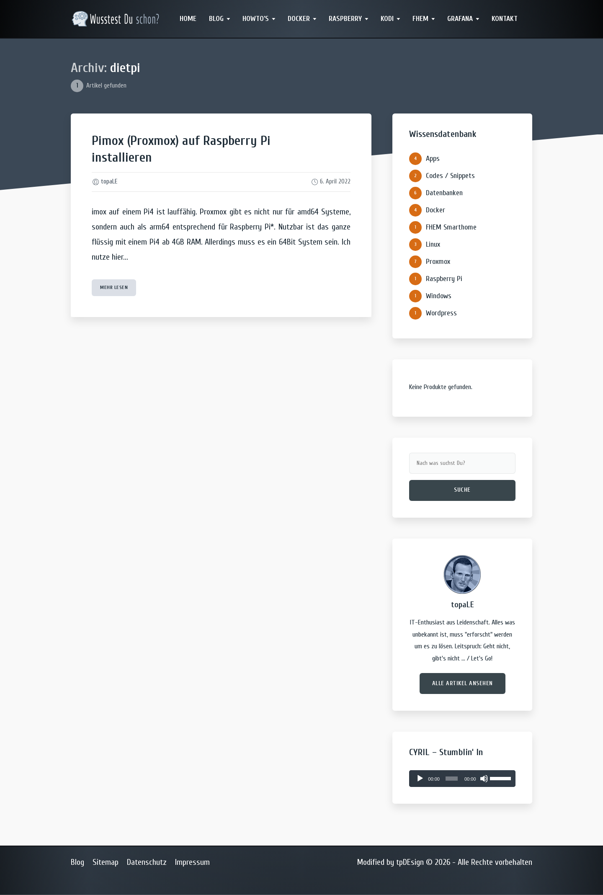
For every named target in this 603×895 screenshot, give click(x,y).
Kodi (387, 19)
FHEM (420, 19)
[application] (462, 778)
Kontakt (505, 19)
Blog (216, 19)
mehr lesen (114, 287)
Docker (299, 19)
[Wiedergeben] (420, 778)
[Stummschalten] (484, 778)
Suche (462, 489)
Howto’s (255, 19)
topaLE (109, 181)
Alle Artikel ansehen (462, 683)
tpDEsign (410, 862)
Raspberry (345, 19)
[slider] (452, 778)
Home (188, 19)
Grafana (460, 19)
